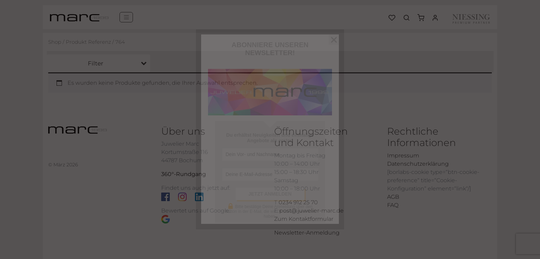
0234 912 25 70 (298, 202)
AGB (393, 197)
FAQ (392, 205)
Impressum (403, 155)
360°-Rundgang (183, 174)
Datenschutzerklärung (418, 163)
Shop (54, 42)
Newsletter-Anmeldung (307, 232)
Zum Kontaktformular (303, 219)
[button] (423, 15)
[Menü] (126, 17)
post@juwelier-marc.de (311, 210)
